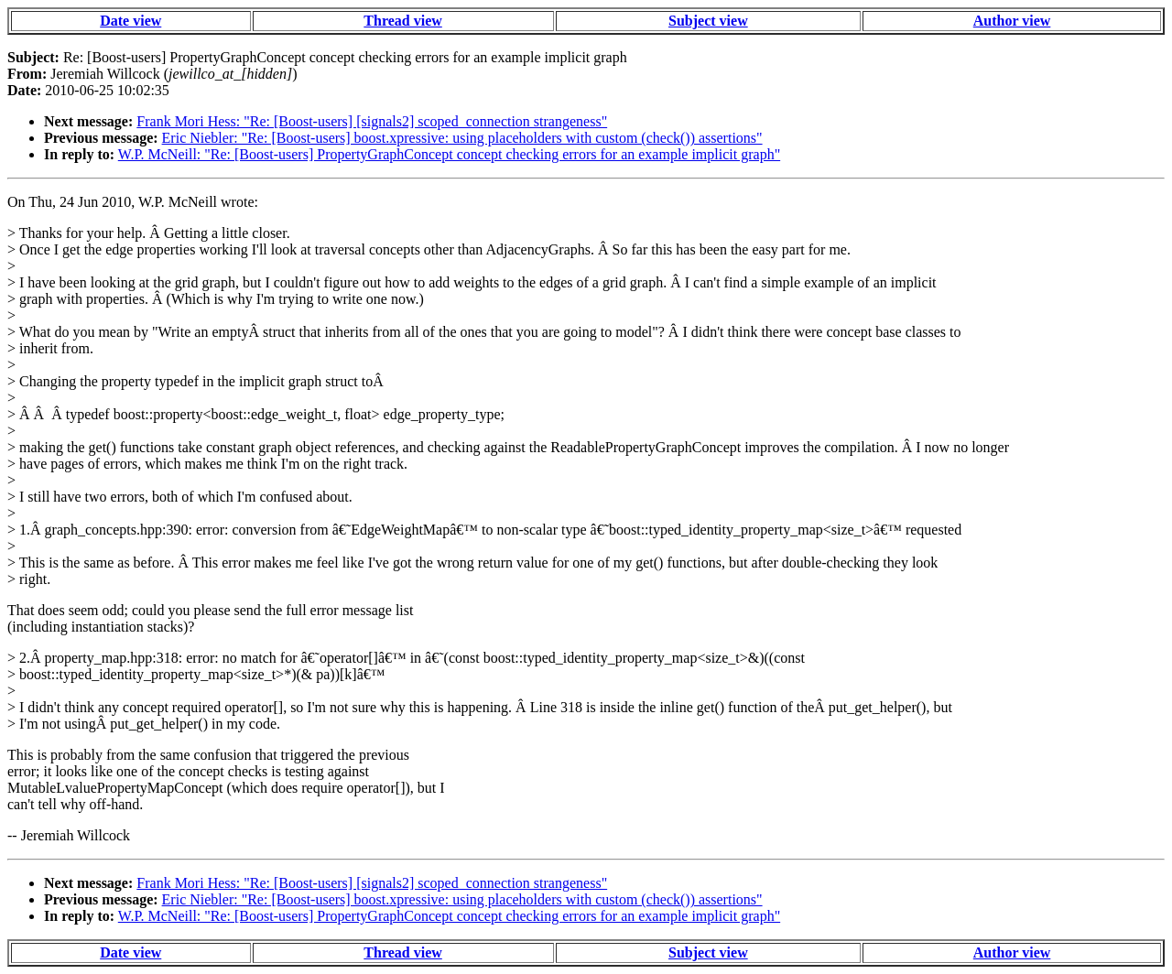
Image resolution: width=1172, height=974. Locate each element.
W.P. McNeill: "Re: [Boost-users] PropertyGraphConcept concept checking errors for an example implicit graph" (449, 154)
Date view (130, 20)
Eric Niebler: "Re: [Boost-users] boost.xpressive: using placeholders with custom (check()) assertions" (462, 138)
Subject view (708, 20)
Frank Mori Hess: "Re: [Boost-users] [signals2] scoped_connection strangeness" (371, 121)
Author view (1012, 20)
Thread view (402, 20)
